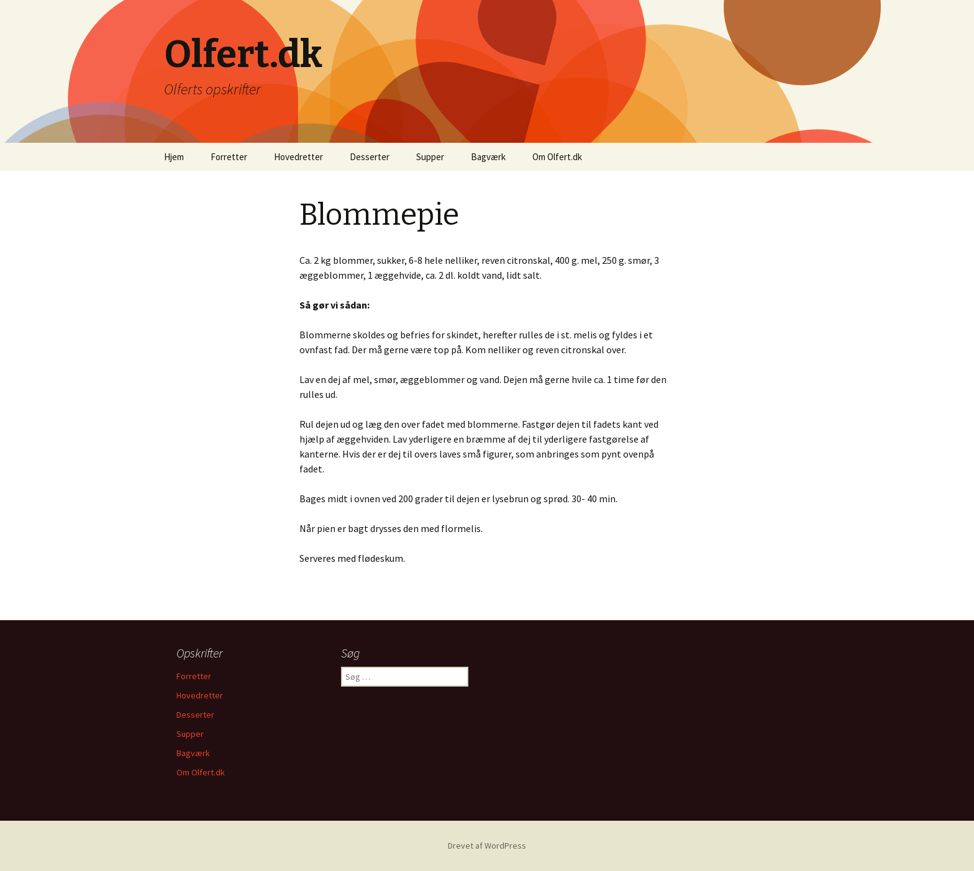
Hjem (174, 157)
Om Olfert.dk (557, 157)
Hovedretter (298, 157)
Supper (430, 157)
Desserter (369, 157)
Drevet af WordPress (487, 845)
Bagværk (488, 157)
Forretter (229, 157)
